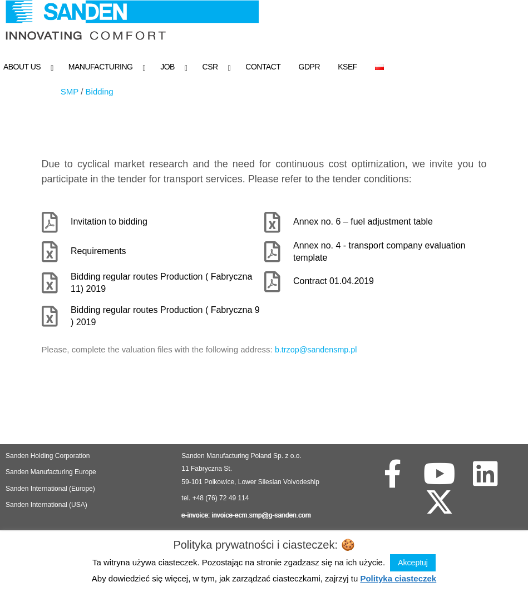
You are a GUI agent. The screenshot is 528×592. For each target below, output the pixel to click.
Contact (262, 66)
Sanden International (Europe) (50, 491)
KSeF (347, 66)
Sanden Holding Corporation (49, 458)
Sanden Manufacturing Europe (51, 474)
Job (167, 66)
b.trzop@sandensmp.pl (318, 351)
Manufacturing (100, 66)
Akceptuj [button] (413, 562)
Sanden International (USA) (46, 507)
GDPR (309, 66)
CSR (210, 66)
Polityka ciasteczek (398, 578)
